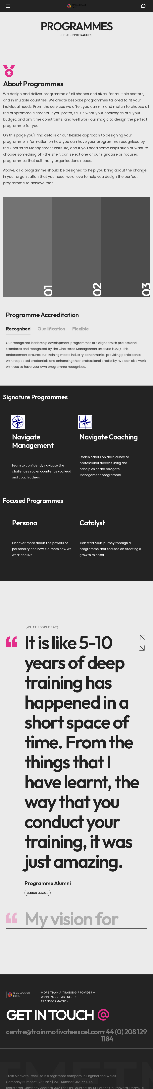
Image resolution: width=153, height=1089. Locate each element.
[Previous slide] (142, 637)
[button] (143, 6)
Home (66, 35)
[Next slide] (142, 648)
